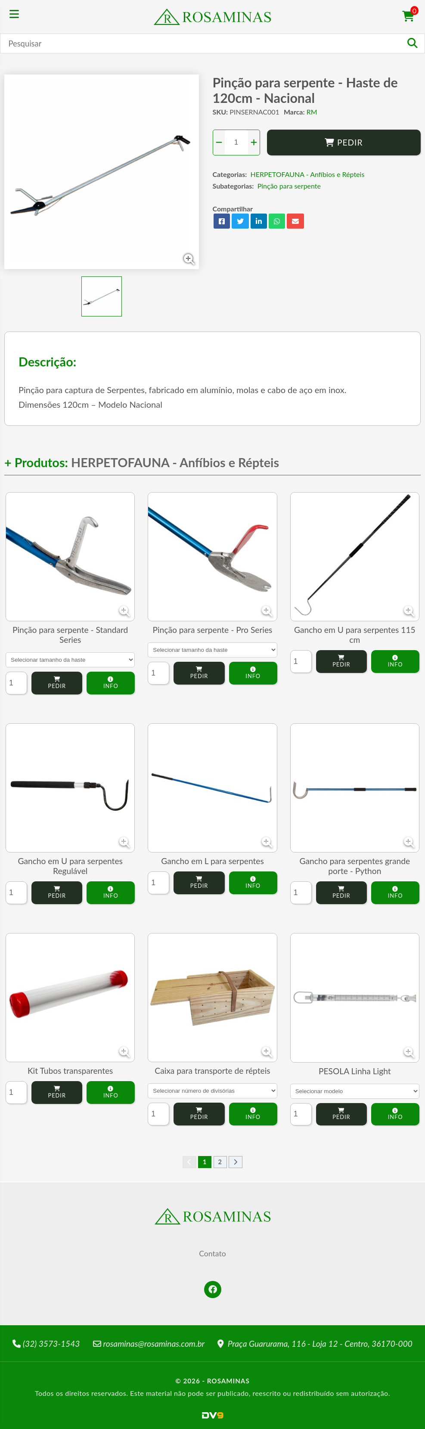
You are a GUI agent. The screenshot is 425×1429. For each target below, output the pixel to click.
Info (111, 683)
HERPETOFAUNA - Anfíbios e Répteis (308, 174)
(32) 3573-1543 (46, 1343)
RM (312, 112)
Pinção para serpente (289, 186)
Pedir (344, 142)
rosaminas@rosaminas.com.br (149, 1343)
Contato (212, 1253)
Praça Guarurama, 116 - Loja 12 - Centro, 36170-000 (315, 1343)
